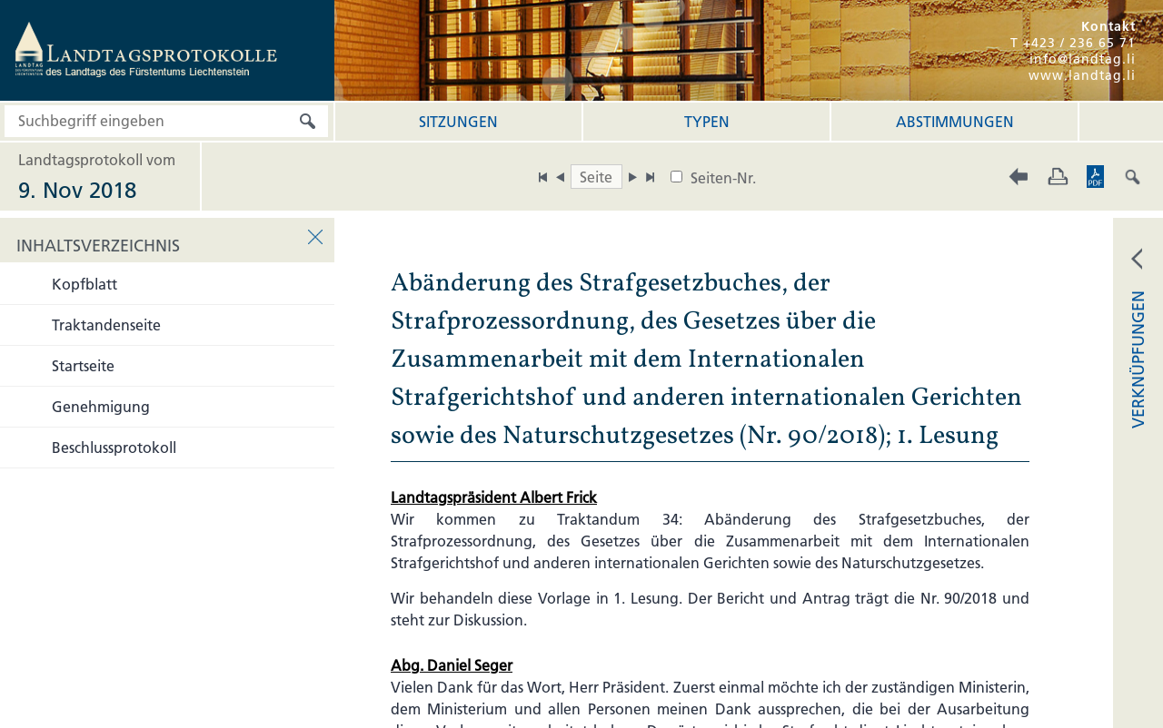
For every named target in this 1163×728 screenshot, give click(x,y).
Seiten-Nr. (723, 178)
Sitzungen (458, 122)
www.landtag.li (1082, 75)
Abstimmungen (955, 122)
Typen (707, 122)
